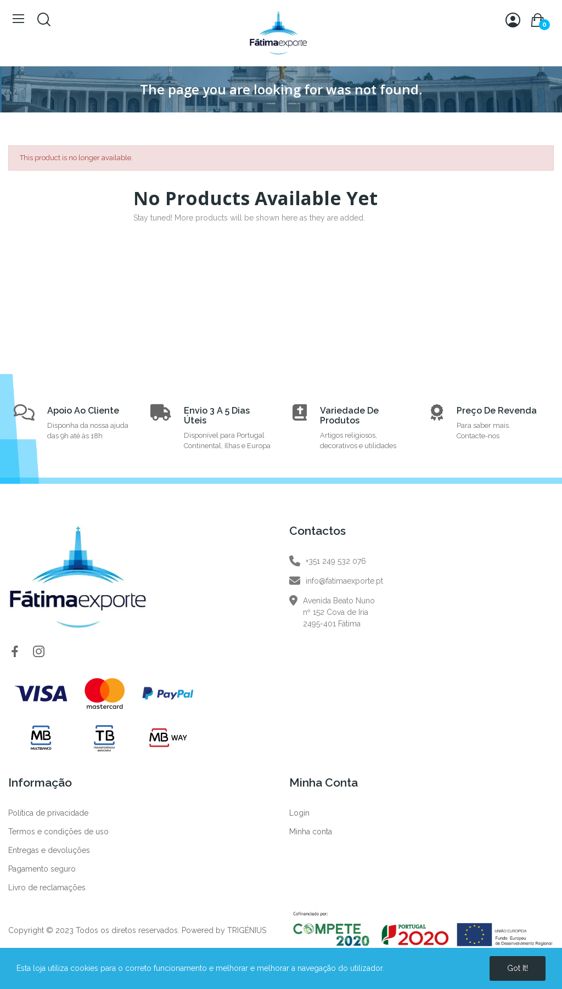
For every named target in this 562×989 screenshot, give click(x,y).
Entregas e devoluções (49, 850)
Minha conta (310, 831)
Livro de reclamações (47, 887)
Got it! (517, 968)
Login (299, 813)
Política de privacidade (48, 813)
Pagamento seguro (42, 868)
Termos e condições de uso (58, 831)
